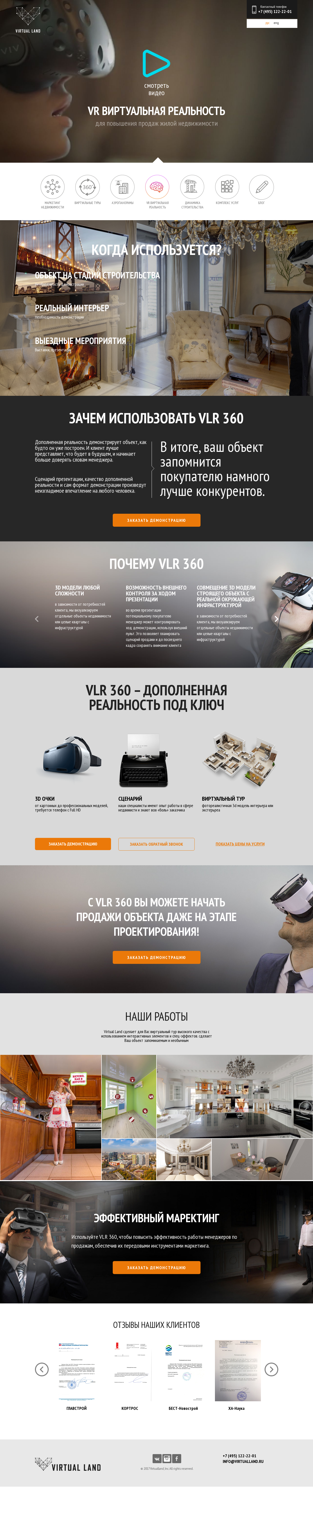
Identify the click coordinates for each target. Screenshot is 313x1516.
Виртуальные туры (88, 203)
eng (276, 23)
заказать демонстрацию (156, 520)
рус (267, 23)
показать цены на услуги (240, 844)
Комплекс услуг (227, 203)
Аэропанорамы (123, 203)
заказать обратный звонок (156, 844)
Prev (36, 619)
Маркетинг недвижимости (52, 205)
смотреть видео (156, 88)
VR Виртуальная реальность (157, 205)
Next (276, 619)
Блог (261, 203)
